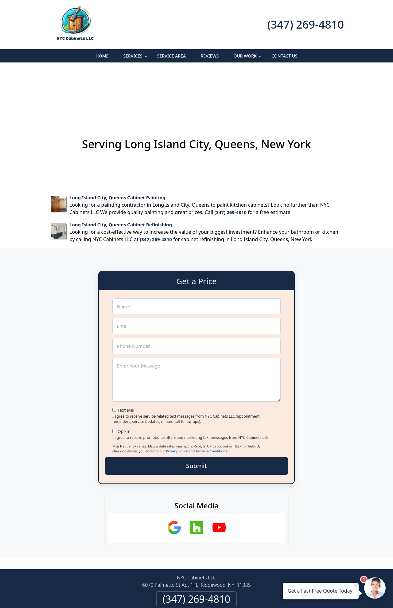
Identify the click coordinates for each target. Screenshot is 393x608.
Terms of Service (243, 595)
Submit (196, 416)
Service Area (171, 56)
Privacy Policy (177, 401)
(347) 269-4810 (305, 24)
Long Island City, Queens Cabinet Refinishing (120, 175)
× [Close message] (355, 585)
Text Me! (126, 361)
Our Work (248, 57)
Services (136, 57)
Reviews (209, 56)
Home (101, 56)
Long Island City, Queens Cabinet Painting (117, 148)
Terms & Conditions (211, 401)
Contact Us (284, 56)
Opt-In (124, 381)
